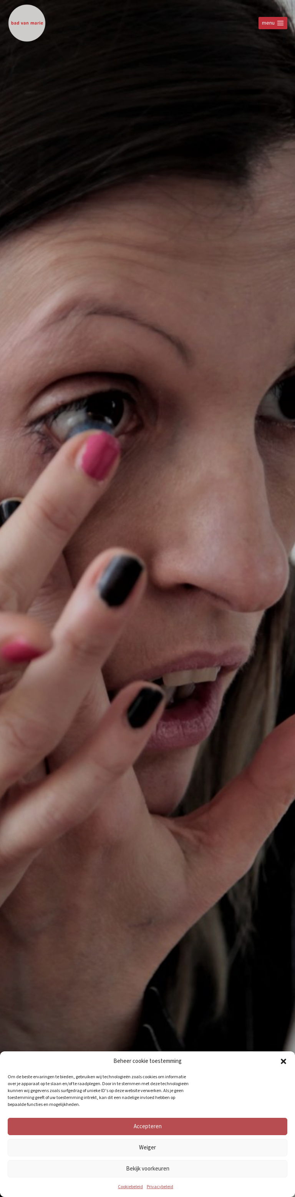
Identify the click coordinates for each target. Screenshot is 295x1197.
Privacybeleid (160, 1187)
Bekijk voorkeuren (147, 1168)
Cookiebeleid (130, 1187)
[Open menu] (273, 23)
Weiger (147, 1147)
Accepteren (148, 1126)
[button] (283, 1061)
